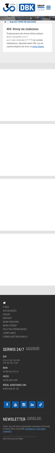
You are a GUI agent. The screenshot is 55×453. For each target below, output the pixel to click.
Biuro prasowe (11, 322)
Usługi (6, 314)
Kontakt (7, 318)
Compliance (9, 333)
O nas (6, 307)
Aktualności (10, 310)
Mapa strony (10, 325)
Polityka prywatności (15, 329)
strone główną (38, 46)
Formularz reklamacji (15, 336)
